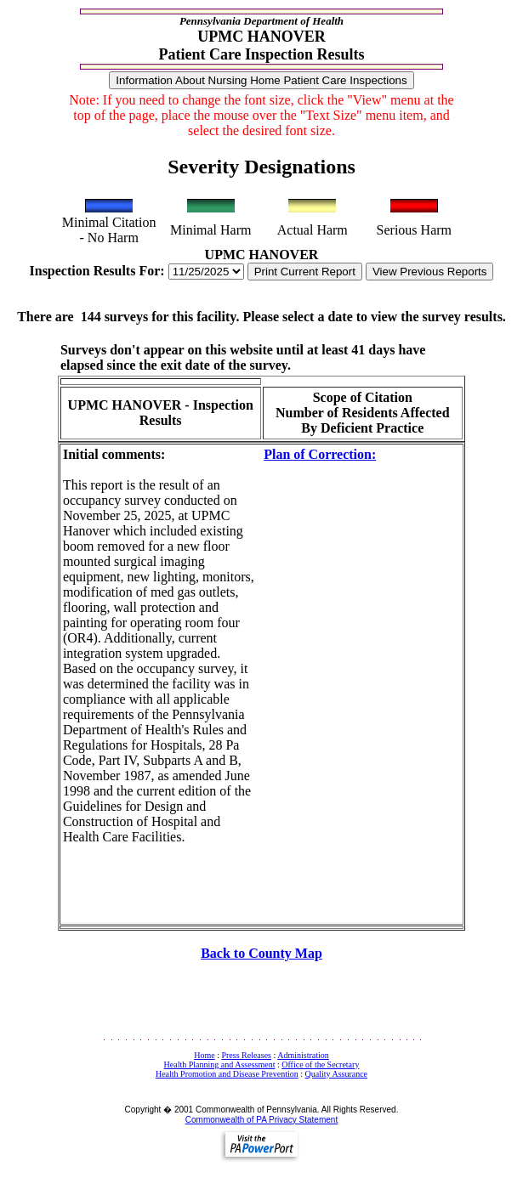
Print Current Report (304, 271)
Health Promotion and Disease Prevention (227, 1074)
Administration (303, 1055)
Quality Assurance (335, 1074)
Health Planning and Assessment (220, 1064)
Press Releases (246, 1055)
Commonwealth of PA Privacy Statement (261, 1119)
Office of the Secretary (320, 1064)
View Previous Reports (429, 271)
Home (204, 1055)
